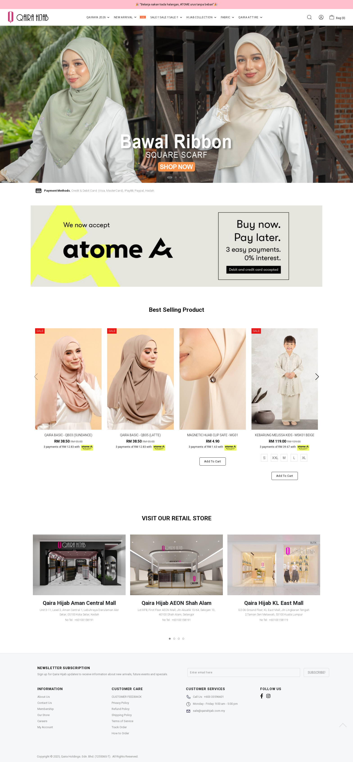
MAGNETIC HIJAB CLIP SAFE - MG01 (212, 435)
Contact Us (44, 703)
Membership (45, 709)
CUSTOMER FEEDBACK (127, 696)
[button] (169, 177)
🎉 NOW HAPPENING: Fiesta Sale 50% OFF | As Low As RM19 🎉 (176, 4)
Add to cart (212, 461)
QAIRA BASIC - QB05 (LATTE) (140, 435)
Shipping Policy (122, 715)
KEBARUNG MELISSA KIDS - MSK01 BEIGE (284, 435)
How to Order (120, 733)
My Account (45, 727)
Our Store (43, 715)
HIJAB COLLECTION (201, 17)
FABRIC (227, 17)
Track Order (119, 727)
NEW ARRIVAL (130, 17)
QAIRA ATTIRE (250, 17)
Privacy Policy (120, 703)
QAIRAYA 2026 (97, 17)
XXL (275, 458)
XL (304, 458)
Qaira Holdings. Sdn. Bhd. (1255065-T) (85, 756)
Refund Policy (120, 709)
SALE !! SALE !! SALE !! (166, 17)
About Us (43, 696)
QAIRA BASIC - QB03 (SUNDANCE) (68, 435)
